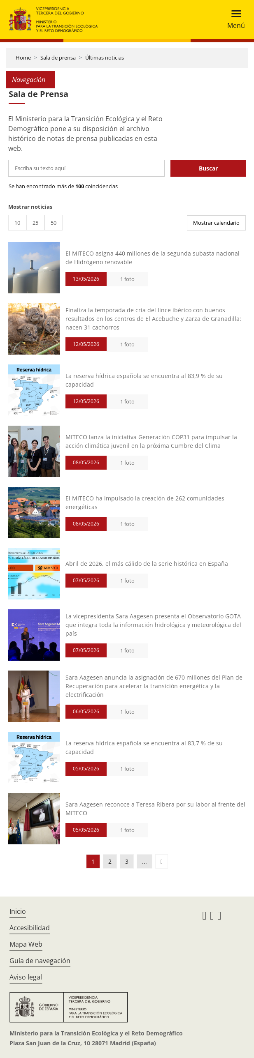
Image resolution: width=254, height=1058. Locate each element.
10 (17, 222)
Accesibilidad (29, 927)
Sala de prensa (58, 57)
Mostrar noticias (30, 206)
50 (53, 222)
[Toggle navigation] (233, 19)
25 (35, 222)
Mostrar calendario (216, 222)
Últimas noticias (104, 57)
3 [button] (126, 861)
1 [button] (93, 861)
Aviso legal (25, 977)
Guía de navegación (39, 960)
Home (23, 57)
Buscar (208, 168)
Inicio (17, 911)
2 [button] (110, 861)
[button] (161, 861)
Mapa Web (25, 944)
